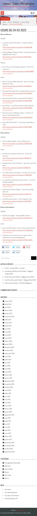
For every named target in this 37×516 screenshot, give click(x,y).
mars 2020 (8, 338)
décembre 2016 (9, 443)
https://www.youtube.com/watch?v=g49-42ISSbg (17, 86)
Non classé (8, 475)
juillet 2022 (8, 304)
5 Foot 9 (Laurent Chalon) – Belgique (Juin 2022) (19, 277)
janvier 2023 (8, 301)
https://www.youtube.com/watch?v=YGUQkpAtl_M (17, 143)
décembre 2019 (9, 347)
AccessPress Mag (25, 513)
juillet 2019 (8, 360)
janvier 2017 (8, 439)
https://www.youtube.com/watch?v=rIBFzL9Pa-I (17, 168)
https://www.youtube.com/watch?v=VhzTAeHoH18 (17, 47)
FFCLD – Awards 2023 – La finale (15, 268)
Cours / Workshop (13, 22)
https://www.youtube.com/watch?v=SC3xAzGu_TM (17, 218)
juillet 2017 (8, 421)
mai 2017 (7, 427)
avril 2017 (7, 430)
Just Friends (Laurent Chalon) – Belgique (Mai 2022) (20, 280)
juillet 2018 (8, 393)
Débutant (7, 466)
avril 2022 (8, 307)
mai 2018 (7, 400)
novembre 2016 (9, 446)
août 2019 (8, 356)
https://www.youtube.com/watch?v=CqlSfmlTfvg (17, 194)
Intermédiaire (9, 469)
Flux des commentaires (12, 495)
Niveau (7, 472)
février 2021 (8, 323)
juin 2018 (7, 396)
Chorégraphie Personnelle (12, 463)
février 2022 (8, 310)
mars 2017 (8, 433)
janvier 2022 (8, 313)
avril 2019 (8, 369)
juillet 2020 (8, 326)
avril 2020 (8, 335)
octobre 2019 (9, 350)
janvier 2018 (8, 412)
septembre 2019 (10, 353)
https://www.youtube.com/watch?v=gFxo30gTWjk (17, 184)
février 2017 (8, 436)
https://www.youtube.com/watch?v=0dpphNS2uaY (17, 117)
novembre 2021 (9, 317)
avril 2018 (8, 403)
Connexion (8, 489)
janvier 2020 (8, 344)
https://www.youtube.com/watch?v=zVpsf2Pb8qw (17, 93)
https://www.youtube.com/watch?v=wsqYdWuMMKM (18, 71)
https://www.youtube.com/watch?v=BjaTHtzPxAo (17, 57)
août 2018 (8, 390)
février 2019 (8, 375)
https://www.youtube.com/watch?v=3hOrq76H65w (17, 108)
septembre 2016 (10, 452)
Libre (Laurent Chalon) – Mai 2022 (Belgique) (18, 283)
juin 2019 (7, 363)
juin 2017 (7, 424)
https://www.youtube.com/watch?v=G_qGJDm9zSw (18, 230)
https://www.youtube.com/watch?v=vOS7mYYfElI (17, 201)
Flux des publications (11, 492)
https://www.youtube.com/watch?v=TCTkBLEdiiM (17, 175)
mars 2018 (8, 406)
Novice (7, 478)
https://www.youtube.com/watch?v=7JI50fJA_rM (17, 158)
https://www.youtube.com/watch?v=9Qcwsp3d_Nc (18, 240)
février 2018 (8, 409)
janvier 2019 (8, 378)
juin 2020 (8, 329)
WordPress (11, 513)
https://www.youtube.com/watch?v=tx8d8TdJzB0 (17, 101)
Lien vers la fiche (8, 49)
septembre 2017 (9, 415)
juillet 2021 (8, 320)
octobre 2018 (9, 387)
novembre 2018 (9, 384)
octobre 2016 (9, 449)
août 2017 (8, 418)
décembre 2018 (9, 381)
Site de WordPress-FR (11, 499)
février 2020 (8, 341)
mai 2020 (8, 332)
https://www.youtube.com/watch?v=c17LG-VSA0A (17, 127)
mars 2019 (8, 372)
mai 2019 (7, 366)
